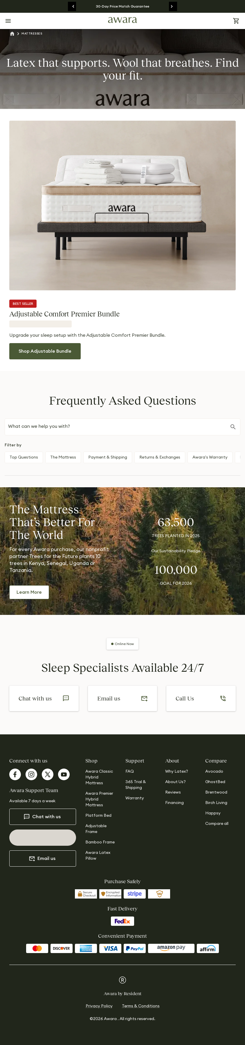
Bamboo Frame (100, 842)
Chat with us (42, 817)
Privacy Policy (99, 1006)
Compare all (216, 824)
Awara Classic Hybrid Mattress (99, 777)
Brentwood (216, 792)
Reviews (173, 792)
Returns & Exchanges (159, 457)
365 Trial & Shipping (135, 785)
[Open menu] (8, 20)
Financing (174, 803)
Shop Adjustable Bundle (45, 351)
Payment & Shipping (107, 457)
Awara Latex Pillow (97, 856)
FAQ (129, 771)
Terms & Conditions (141, 1006)
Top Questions (24, 457)
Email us (42, 858)
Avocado (214, 771)
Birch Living (216, 803)
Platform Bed (98, 816)
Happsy (213, 813)
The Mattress (63, 457)
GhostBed (215, 782)
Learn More (29, 592)
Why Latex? (176, 771)
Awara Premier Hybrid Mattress (99, 799)
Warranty (134, 798)
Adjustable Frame (96, 829)
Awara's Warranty (210, 457)
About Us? (175, 782)
